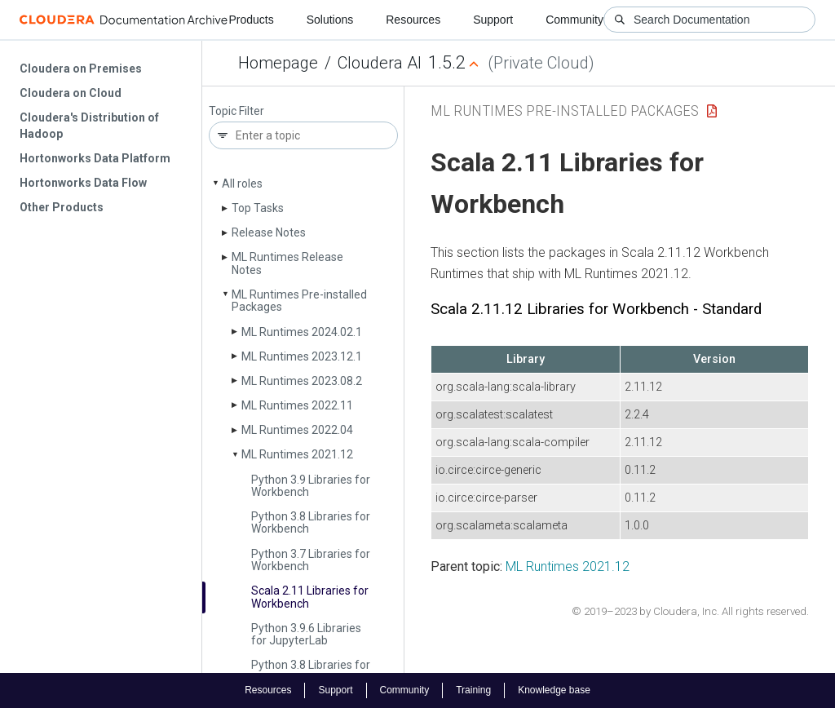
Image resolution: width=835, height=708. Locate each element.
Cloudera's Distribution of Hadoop (89, 125)
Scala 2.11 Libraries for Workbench (310, 596)
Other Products (62, 207)
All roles (242, 183)
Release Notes (269, 232)
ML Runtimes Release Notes (287, 263)
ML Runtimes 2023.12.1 (301, 356)
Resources (413, 19)
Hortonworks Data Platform (95, 158)
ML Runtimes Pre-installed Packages (299, 300)
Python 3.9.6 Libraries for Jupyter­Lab (306, 634)
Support (493, 19)
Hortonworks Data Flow (83, 182)
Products (250, 19)
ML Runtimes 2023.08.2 (301, 380)
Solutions (330, 19)
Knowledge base (554, 690)
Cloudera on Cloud (70, 93)
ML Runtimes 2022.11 (297, 405)
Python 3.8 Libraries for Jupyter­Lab (310, 671)
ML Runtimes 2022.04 (297, 429)
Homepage (278, 63)
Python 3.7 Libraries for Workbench (310, 560)
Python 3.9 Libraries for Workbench (310, 485)
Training (473, 690)
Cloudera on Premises (81, 68)
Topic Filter (236, 111)
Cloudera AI (380, 63)
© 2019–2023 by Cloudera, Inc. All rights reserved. (690, 611)
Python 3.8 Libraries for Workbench (310, 522)
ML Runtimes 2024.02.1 (301, 332)
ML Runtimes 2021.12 (297, 454)
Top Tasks (258, 208)
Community (574, 19)
